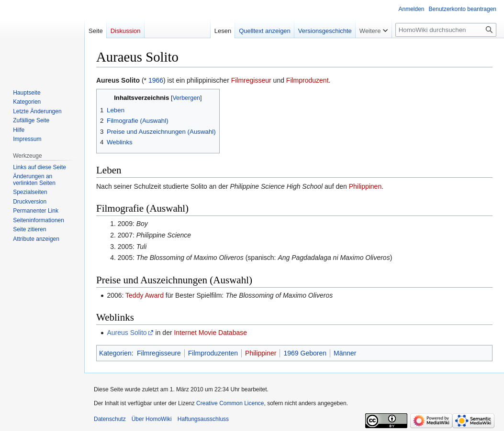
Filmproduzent (307, 80)
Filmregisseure (159, 353)
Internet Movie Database (210, 332)
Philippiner (260, 353)
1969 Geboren (304, 353)
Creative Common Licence (230, 403)
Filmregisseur (251, 80)
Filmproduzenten (213, 353)
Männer (345, 353)
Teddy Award (144, 295)
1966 (155, 80)
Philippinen (365, 186)
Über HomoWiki (152, 419)
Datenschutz (110, 419)
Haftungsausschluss (203, 419)
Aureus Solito (126, 332)
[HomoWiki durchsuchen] (445, 30)
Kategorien (115, 353)
